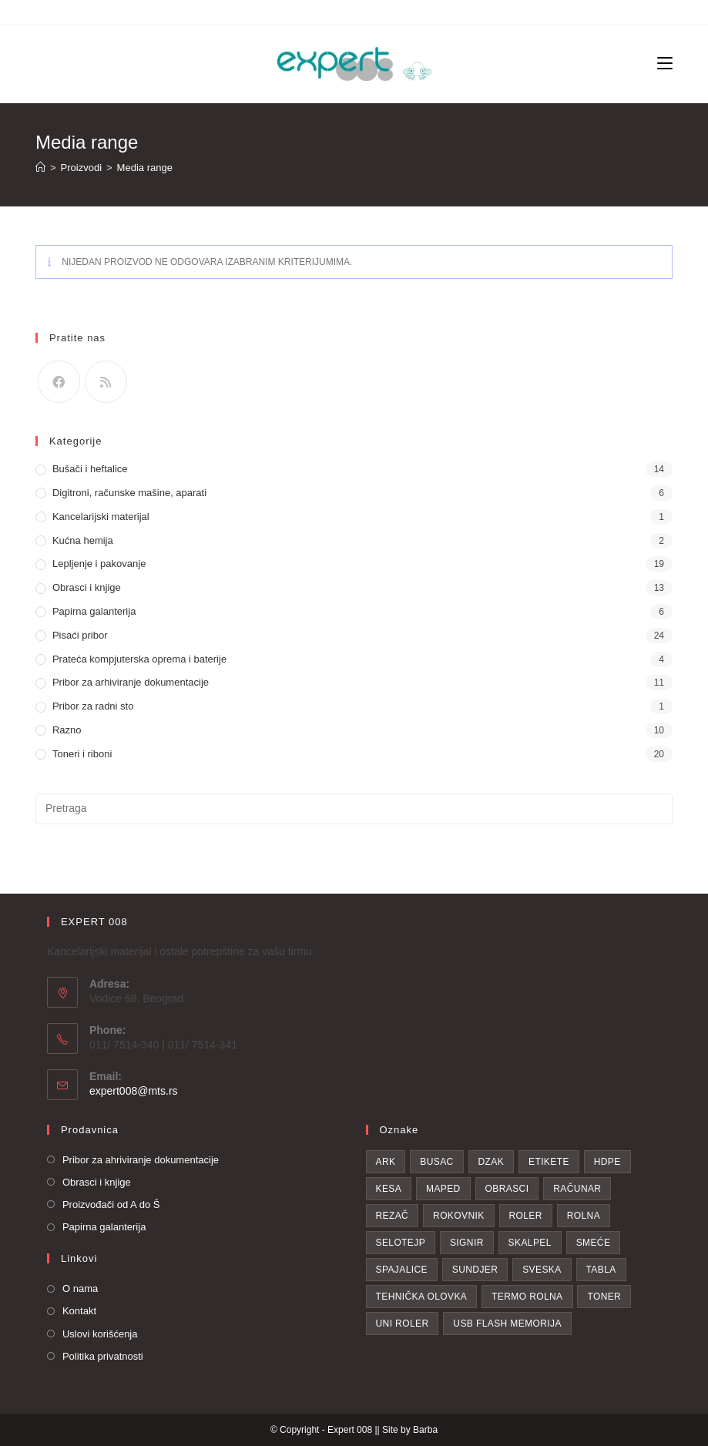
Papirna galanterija (94, 611)
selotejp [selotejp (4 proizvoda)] (401, 1242)
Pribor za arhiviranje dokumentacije (130, 682)
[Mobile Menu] (665, 63)
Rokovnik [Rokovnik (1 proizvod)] (459, 1215)
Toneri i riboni (82, 754)
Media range (145, 167)
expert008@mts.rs (133, 1091)
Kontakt (79, 1311)
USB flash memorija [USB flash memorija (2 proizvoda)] (507, 1323)
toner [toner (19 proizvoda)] (604, 1296)
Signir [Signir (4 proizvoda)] (467, 1242)
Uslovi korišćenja (100, 1334)
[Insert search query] (354, 808)
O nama (80, 1288)
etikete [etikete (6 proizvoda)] (548, 1161)
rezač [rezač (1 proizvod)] (392, 1215)
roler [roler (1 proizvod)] (525, 1215)
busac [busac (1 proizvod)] (436, 1161)
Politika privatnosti (102, 1356)
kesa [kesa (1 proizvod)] (389, 1188)
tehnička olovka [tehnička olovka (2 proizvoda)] (422, 1296)
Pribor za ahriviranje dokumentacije (140, 1160)
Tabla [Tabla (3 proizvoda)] (601, 1269)
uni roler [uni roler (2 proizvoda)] (402, 1323)
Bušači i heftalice (90, 469)
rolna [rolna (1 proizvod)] (583, 1215)
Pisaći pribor (80, 635)
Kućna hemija (82, 540)
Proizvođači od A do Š (110, 1204)
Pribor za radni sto (93, 706)
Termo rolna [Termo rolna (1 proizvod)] (527, 1296)
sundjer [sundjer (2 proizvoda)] (475, 1269)
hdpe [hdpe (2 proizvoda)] (607, 1161)
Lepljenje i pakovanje (99, 563)
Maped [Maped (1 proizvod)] (443, 1188)
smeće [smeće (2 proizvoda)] (593, 1242)
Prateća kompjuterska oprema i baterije (139, 659)
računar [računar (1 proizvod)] (577, 1188)
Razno (67, 730)
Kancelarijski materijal (100, 516)
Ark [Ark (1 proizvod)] (386, 1161)
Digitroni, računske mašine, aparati (129, 492)
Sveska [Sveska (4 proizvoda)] (541, 1269)
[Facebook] (59, 382)
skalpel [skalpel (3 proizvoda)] (530, 1242)
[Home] (40, 167)
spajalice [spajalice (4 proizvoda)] (402, 1269)
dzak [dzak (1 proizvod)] (491, 1161)
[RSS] (106, 382)
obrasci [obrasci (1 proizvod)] (507, 1188)
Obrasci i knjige (86, 587)
